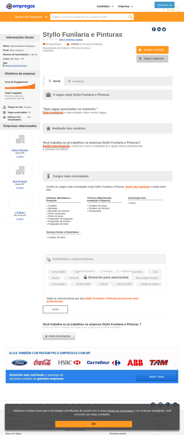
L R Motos (20, 212)
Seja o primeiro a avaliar (71, 39)
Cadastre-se (164, 5)
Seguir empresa (154, 58)
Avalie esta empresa (56, 146)
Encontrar (130, 17)
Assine (55, 309)
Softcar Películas (20, 150)
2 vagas (20, 156)
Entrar (171, 10)
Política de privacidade (120, 410)
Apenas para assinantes (16, 65)
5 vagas (20, 219)
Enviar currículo (154, 49)
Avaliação (76, 81)
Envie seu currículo (138, 186)
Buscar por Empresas (28, 17)
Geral (54, 81)
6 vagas (20, 188)
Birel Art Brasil (20, 181)
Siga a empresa (53, 112)
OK (94, 424)
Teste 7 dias (156, 376)
